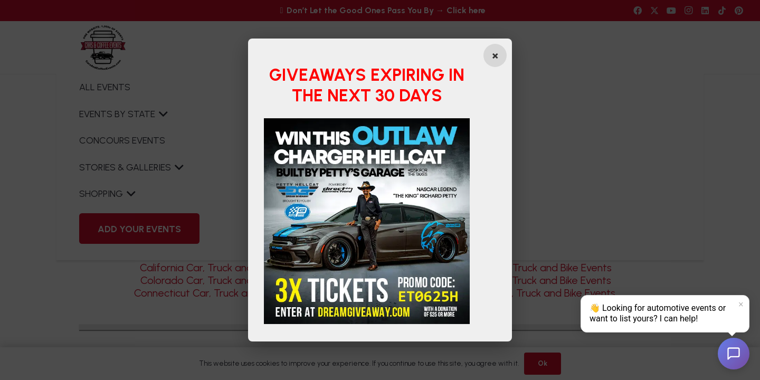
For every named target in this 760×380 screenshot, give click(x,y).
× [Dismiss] (741, 304)
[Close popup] (495, 55)
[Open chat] (733, 353)
